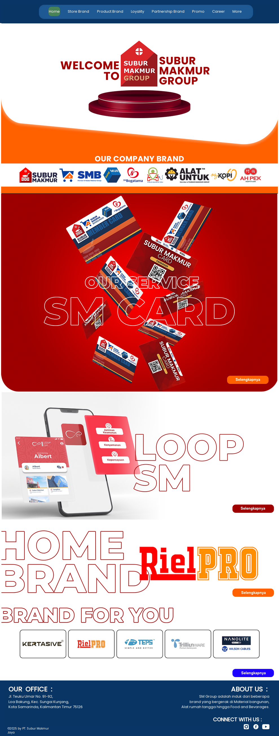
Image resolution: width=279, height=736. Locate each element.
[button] (110, 11)
